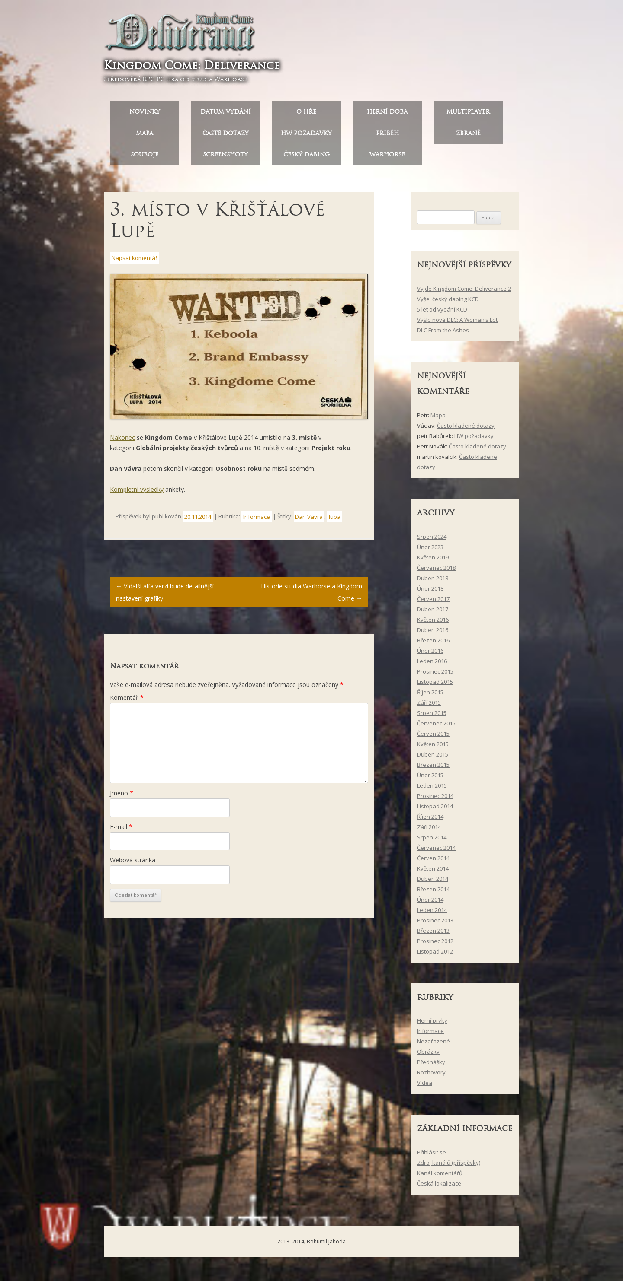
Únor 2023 (430, 550)
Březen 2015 (433, 768)
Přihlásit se (431, 1155)
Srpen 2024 (431, 540)
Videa (424, 1086)
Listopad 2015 (435, 685)
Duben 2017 (432, 612)
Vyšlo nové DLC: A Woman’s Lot (457, 323)
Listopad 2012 (435, 954)
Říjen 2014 (430, 819)
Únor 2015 (430, 778)
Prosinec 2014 (435, 799)
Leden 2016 (432, 664)
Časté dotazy (225, 136)
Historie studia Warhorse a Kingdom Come (311, 595)
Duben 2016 (432, 633)
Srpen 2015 (431, 716)
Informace (256, 520)
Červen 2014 (433, 861)
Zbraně (468, 136)
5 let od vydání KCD (442, 312)
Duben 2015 (432, 757)
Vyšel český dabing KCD (448, 302)
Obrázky (428, 1055)
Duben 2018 (432, 581)
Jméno (121, 796)
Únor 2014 (430, 902)
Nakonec (122, 440)
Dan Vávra (309, 520)
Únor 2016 (430, 654)
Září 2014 (429, 830)
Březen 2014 (433, 892)
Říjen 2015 (430, 695)
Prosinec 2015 (435, 674)
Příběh (387, 136)
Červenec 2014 (436, 851)
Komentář (127, 700)
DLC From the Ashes (443, 333)
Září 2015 (429, 705)
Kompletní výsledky (137, 492)
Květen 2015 (433, 747)
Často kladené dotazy (466, 428)
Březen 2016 (433, 643)
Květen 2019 (433, 560)
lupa (334, 520)
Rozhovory (431, 1076)
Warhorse (387, 158)
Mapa (144, 136)
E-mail (121, 830)
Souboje (144, 158)
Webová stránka (132, 863)
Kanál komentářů (439, 1176)
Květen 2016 (433, 622)
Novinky (144, 114)
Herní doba (387, 114)
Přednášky (431, 1065)
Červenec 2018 (436, 571)
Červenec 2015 (436, 726)
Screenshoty (225, 158)
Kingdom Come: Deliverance (195, 67)
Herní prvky (432, 1024)
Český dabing (306, 158)
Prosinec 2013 (435, 923)
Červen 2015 (433, 737)
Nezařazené (433, 1045)
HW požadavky (306, 136)
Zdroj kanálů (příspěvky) (448, 1166)
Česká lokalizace (439, 1186)
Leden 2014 (432, 913)
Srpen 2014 (431, 840)
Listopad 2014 (435, 809)
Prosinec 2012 (435, 944)
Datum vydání (225, 114)
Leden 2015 (432, 788)
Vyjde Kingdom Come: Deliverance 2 (464, 292)
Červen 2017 (433, 602)
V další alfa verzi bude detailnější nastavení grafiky (165, 595)
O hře (306, 114)
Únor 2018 (430, 591)
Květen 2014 (433, 871)
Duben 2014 (432, 882)
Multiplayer (468, 114)
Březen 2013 (433, 934)
